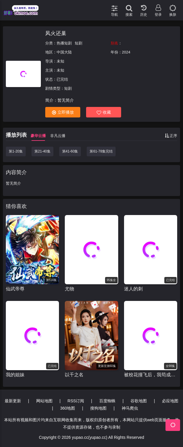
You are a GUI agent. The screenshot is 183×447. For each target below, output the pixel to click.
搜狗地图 (98, 408)
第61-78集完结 (101, 151)
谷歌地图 (138, 401)
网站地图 (44, 401)
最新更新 (13, 401)
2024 (126, 52)
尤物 (69, 288)
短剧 (78, 43)
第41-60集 (70, 151)
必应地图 (170, 401)
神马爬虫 (130, 408)
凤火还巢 (55, 33)
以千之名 (74, 374)
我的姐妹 (15, 374)
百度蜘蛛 (107, 401)
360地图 (67, 408)
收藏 (104, 112)
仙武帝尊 (15, 288)
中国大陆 (64, 52)
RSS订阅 (75, 401)
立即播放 (63, 112)
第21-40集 (42, 151)
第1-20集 (16, 151)
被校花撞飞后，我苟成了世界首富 (150, 374)
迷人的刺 (133, 288)
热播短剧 (64, 43)
